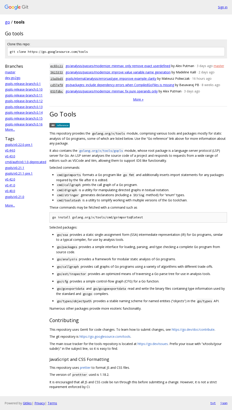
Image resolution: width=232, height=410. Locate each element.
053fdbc (56, 91)
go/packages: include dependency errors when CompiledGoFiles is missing (119, 85)
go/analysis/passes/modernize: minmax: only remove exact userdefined (117, 66)
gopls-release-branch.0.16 (24, 124)
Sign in (222, 7)
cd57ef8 (56, 85)
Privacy (39, 403)
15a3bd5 (56, 79)
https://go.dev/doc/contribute (193, 329)
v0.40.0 (10, 191)
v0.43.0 (10, 156)
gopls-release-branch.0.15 (24, 118)
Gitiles (27, 403)
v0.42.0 (10, 179)
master (10, 72)
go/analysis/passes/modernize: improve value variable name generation (118, 72)
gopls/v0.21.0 (14, 197)
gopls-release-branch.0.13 (24, 107)
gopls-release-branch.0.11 (24, 95)
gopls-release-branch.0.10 (24, 89)
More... (10, 129)
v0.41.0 (10, 185)
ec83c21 (56, 66)
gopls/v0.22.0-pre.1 (19, 144)
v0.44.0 (10, 150)
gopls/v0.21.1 (14, 168)
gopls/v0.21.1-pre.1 (19, 173)
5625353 (56, 72)
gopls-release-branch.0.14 (24, 112)
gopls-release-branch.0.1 (23, 84)
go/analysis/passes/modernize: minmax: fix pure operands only (111, 91)
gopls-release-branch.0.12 (24, 101)
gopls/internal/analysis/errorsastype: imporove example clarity (110, 78)
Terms (52, 403)
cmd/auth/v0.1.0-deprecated (25, 162)
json (223, 403)
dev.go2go (12, 78)
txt (213, 403)
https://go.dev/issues (153, 344)
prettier (85, 367)
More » (138, 99)
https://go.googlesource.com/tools (105, 336)
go (7, 22)
